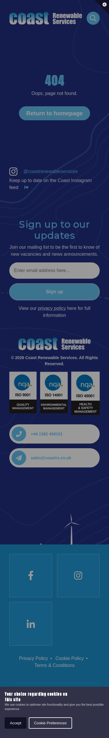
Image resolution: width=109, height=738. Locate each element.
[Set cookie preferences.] (101, 7)
